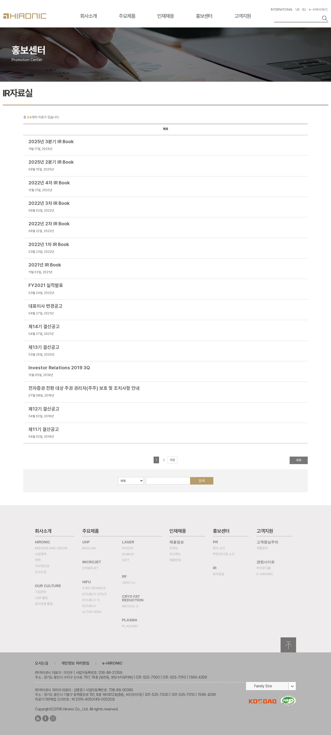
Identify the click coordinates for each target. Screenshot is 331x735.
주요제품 (127, 16)
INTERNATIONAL (282, 9)
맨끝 (172, 460)
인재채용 (165, 16)
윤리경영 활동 (44, 604)
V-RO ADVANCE (94, 588)
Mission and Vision (51, 548)
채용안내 (175, 560)
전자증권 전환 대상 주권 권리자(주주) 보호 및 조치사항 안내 (84, 388)
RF (124, 576)
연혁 (38, 560)
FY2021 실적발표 (45, 285)
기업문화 (40, 592)
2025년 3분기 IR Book (51, 141)
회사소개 (88, 16)
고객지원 (242, 16)
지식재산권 (42, 566)
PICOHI (127, 548)
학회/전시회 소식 (224, 554)
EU (304, 9)
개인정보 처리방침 (75, 663)
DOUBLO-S (91, 600)
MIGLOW (89, 548)
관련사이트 (266, 562)
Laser (128, 542)
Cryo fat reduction (133, 598)
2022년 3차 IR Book (49, 203)
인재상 (173, 548)
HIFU (86, 582)
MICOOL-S (130, 606)
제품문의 (262, 548)
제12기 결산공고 (43, 409)
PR (215, 542)
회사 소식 (219, 548)
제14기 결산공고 (44, 326)
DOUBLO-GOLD (94, 594)
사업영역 (40, 554)
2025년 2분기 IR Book (51, 162)
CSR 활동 (41, 598)
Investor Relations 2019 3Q (59, 367)
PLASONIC (130, 626)
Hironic (42, 542)
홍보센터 (204, 16)
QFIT (126, 560)
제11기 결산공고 (43, 429)
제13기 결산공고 (43, 347)
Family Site (263, 686)
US (297, 9)
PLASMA (129, 620)
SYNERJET (90, 568)
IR (214, 568)
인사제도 (175, 554)
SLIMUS (128, 554)
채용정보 (176, 542)
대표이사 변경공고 (45, 306)
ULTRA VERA (91, 612)
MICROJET (91, 562)
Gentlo (129, 583)
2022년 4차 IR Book (49, 182)
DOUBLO (89, 606)
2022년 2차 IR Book (49, 223)
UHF (86, 542)
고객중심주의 (267, 542)
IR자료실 (218, 574)
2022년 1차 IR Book (48, 244)
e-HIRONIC (318, 9)
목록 (298, 460)
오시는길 (40, 572)
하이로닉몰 (264, 568)
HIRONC (25, 16)
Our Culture (48, 586)
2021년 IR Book (44, 265)
